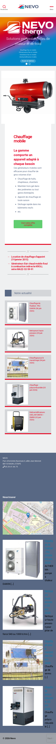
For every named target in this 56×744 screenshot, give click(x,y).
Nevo (13, 738)
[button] (26, 64)
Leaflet (32, 533)
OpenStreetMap (38, 533)
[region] (28, 41)
